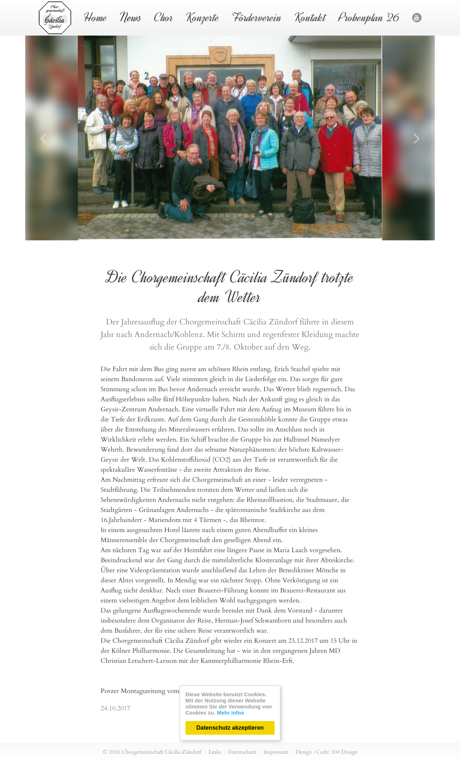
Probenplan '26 (369, 17)
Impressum (276, 752)
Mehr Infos (230, 713)
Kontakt (310, 17)
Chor (163, 17)
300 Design (344, 752)
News (131, 17)
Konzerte (202, 17)
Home (95, 17)
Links (214, 752)
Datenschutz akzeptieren (230, 728)
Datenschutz (242, 752)
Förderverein (257, 17)
